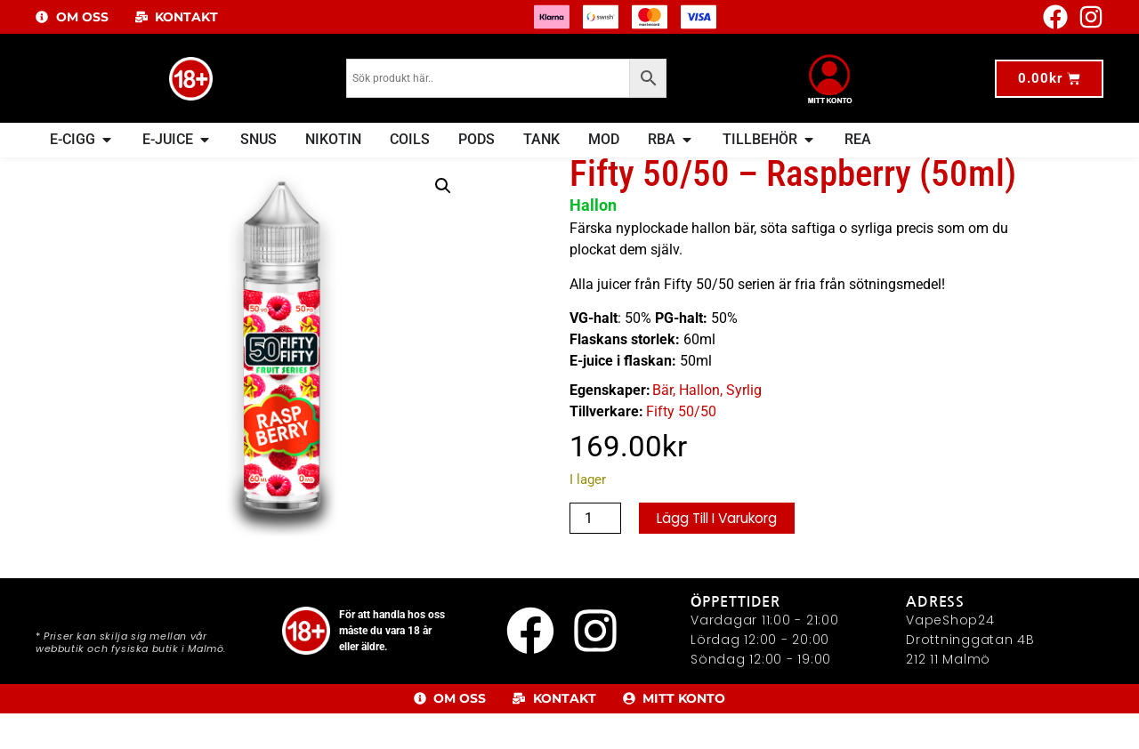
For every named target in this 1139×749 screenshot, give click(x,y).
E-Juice (153, 168)
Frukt (194, 168)
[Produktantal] (595, 554)
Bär (662, 425)
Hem (63, 168)
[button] (443, 221)
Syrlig (744, 425)
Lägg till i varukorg (722, 554)
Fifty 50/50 (681, 447)
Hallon (699, 425)
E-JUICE (105, 168)
